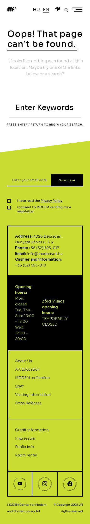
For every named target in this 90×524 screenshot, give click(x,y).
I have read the (39, 204)
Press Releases (28, 406)
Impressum (25, 441)
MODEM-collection (32, 380)
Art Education (27, 372)
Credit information (32, 433)
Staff (19, 389)
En (46, 9)
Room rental (26, 458)
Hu (36, 9)
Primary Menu (79, 9)
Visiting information (33, 397)
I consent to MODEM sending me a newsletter (44, 212)
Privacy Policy (51, 204)
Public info (24, 450)
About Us (23, 363)
